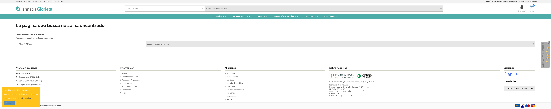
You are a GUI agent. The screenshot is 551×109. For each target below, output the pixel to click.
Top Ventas (231, 93)
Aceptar (9, 103)
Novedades (231, 96)
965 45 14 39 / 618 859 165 (30, 81)
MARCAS (37, 1)
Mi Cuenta (231, 73)
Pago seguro (127, 83)
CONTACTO (57, 1)
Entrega (125, 73)
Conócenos (126, 90)
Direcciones (231, 86)
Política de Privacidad (131, 80)
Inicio (124, 93)
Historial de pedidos (235, 83)
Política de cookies (129, 86)
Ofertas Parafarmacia (235, 90)
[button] (220, 16)
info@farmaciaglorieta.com (30, 85)
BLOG (47, 1)
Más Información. (24, 98)
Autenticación (232, 77)
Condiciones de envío (528, 1)
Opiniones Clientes (543, 55)
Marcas (230, 99)
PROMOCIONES (23, 1)
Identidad (230, 80)
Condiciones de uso (130, 77)
